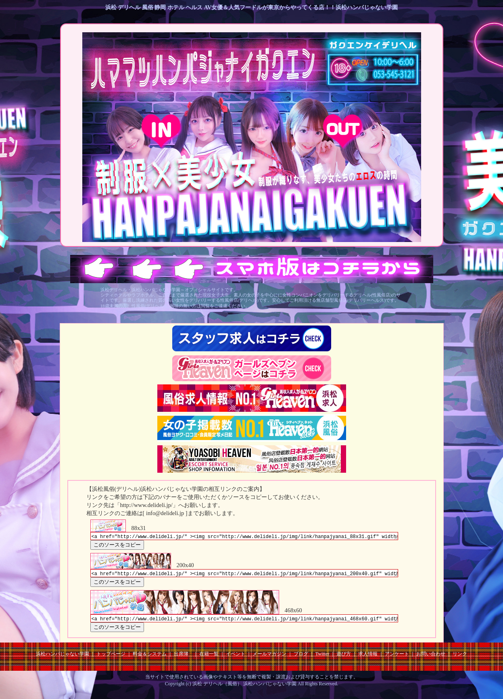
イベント (235, 657)
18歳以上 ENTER (161, 131)
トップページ (110, 657)
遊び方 (343, 657)
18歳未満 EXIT (343, 131)
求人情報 (368, 657)
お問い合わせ (430, 657)
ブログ (301, 657)
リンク (460, 657)
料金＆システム (150, 657)
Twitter (322, 657)
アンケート (397, 657)
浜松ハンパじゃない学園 (62, 657)
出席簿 (181, 657)
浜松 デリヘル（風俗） (217, 687)
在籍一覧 (209, 657)
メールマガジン (269, 657)
